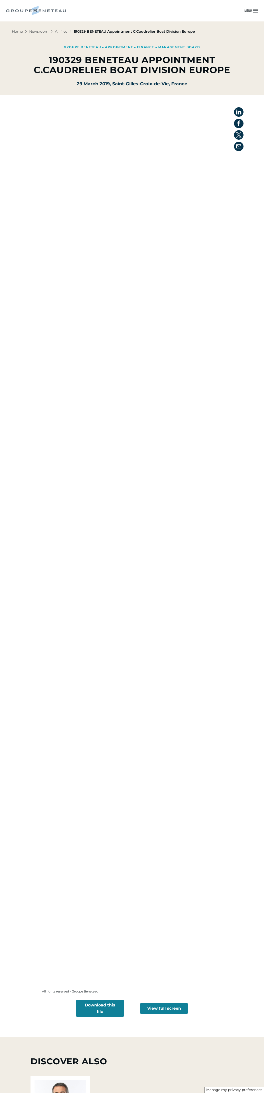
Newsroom (38, 31)
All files (61, 31)
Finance (145, 47)
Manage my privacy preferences (234, 1090)
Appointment (119, 47)
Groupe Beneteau (82, 47)
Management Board (179, 47)
